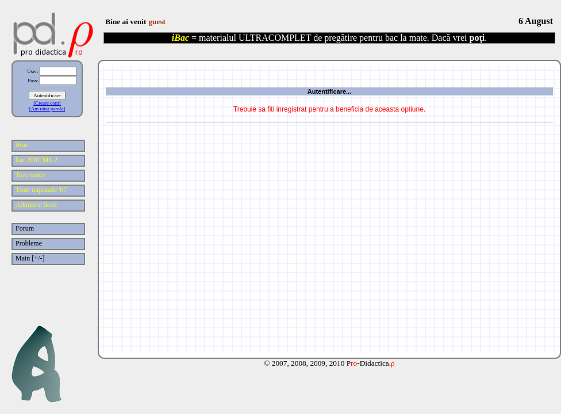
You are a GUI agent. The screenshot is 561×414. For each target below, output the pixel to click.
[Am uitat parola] (47, 109)
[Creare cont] (47, 103)
